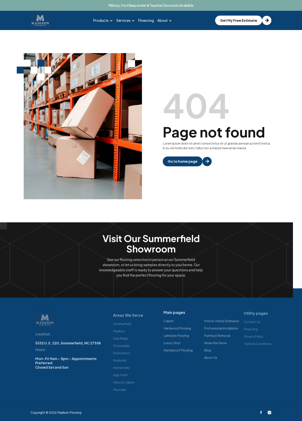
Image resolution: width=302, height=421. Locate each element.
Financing (146, 20)
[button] (103, 20)
